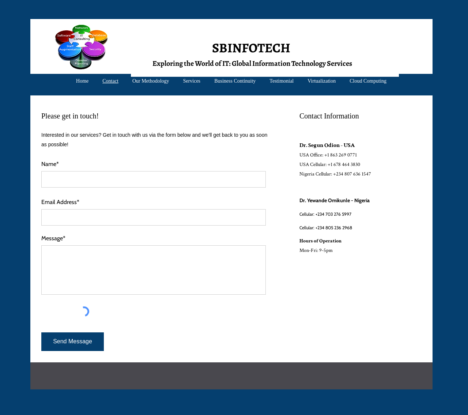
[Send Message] (72, 341)
